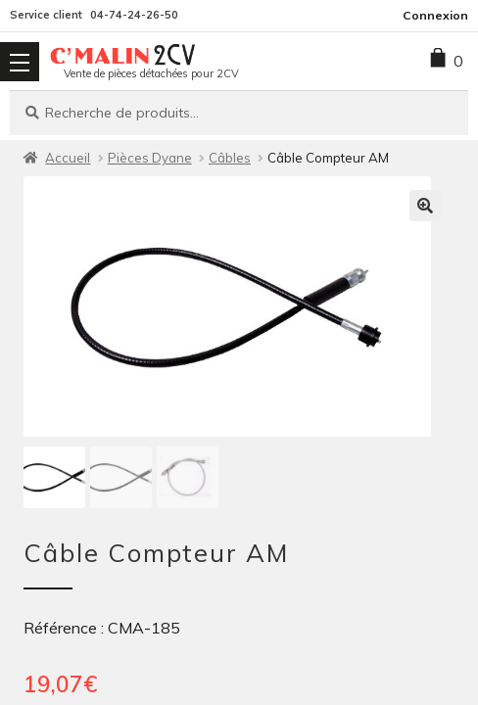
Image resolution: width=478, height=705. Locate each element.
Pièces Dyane (150, 157)
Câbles (230, 157)
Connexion (435, 15)
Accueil (67, 157)
